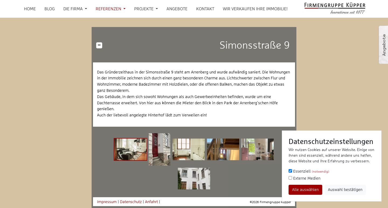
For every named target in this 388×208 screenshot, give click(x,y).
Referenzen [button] (109, 8)
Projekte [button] (144, 8)
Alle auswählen (305, 189)
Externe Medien (304, 178)
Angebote (177, 8)
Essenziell (309, 171)
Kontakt (205, 8)
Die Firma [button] (73, 8)
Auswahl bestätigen (345, 189)
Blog (49, 8)
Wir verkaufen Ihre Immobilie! (255, 8)
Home (30, 8)
